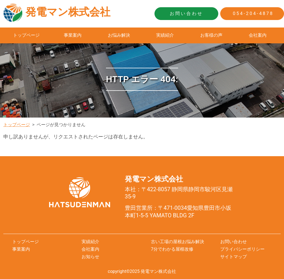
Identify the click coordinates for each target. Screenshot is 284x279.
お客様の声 (211, 35)
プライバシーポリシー (242, 249)
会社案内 (258, 35)
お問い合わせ (186, 13)
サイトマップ (233, 256)
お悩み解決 (119, 35)
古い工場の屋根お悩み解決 (177, 241)
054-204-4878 (252, 13)
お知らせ (90, 256)
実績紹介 (165, 35)
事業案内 (73, 35)
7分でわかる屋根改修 (172, 249)
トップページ (26, 35)
